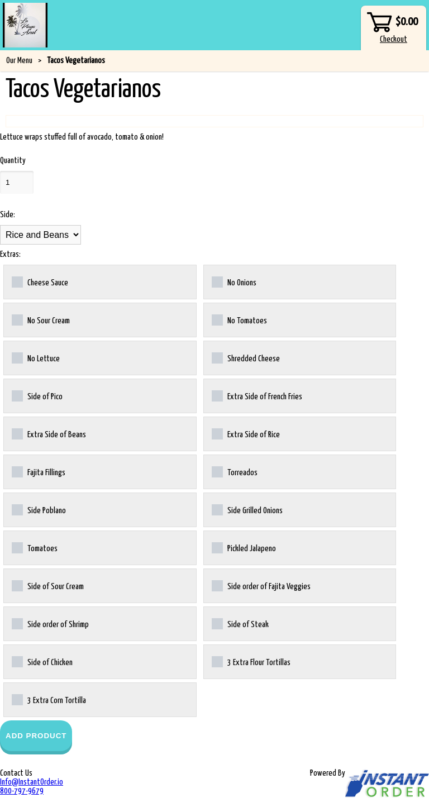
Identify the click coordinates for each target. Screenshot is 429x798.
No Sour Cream (41, 320)
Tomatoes (35, 547)
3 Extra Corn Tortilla (49, 699)
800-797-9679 (22, 791)
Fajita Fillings (38, 471)
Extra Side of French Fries (257, 396)
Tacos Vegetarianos (76, 60)
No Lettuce (36, 358)
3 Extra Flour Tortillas (251, 661)
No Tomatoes (239, 320)
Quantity (13, 160)
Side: (7, 215)
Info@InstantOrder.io (31, 782)
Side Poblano (39, 509)
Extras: (10, 254)
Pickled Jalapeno (244, 547)
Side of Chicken (42, 661)
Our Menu (19, 60)
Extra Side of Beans (49, 433)
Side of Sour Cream (48, 585)
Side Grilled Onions (247, 509)
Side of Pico (37, 396)
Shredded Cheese (246, 358)
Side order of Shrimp (50, 623)
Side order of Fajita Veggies (261, 585)
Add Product (36, 736)
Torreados (235, 471)
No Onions (234, 282)
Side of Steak (240, 623)
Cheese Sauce (40, 282)
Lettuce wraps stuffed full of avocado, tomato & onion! (82, 137)
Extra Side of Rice (246, 433)
